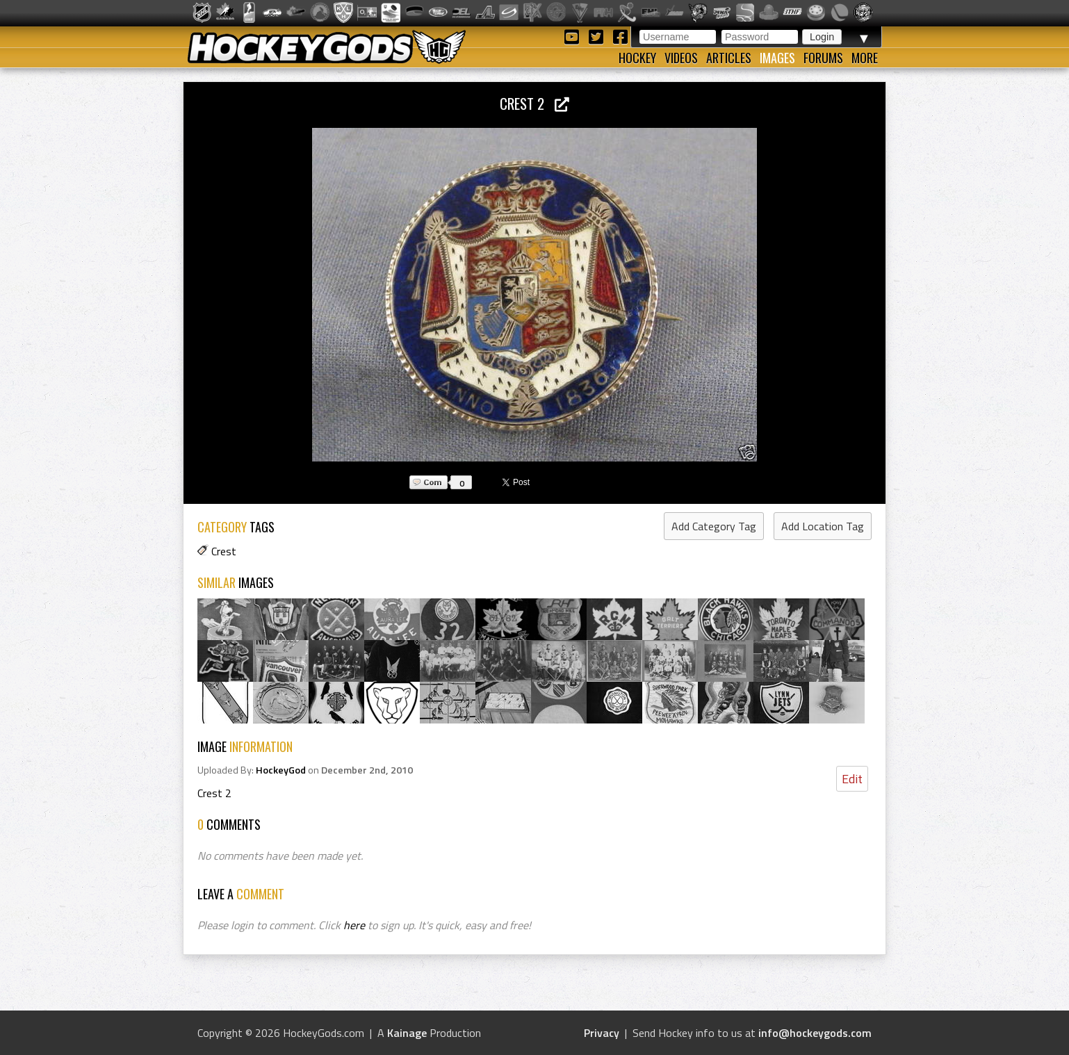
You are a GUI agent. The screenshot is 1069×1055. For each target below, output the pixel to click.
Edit (852, 778)
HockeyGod (281, 770)
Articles (728, 58)
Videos (681, 58)
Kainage (407, 1032)
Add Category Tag (713, 526)
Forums (823, 58)
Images (777, 58)
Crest (223, 551)
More (864, 58)
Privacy (601, 1032)
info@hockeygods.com (815, 1032)
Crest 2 (534, 103)
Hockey (637, 58)
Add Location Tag (822, 526)
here (354, 925)
